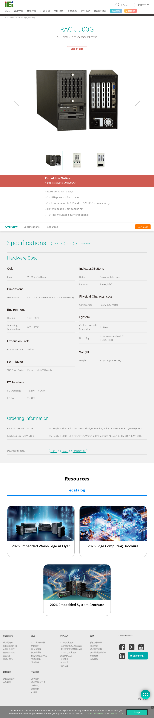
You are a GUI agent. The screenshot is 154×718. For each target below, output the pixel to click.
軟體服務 (94, 655)
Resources (52, 226)
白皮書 (34, 692)
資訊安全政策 (9, 652)
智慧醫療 (64, 659)
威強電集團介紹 (10, 645)
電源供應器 (36, 659)
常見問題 (94, 645)
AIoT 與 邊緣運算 (38, 642)
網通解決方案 (66, 655)
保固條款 (94, 659)
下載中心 (35, 685)
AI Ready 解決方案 (68, 652)
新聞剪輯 (35, 688)
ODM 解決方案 (66, 642)
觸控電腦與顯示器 (39, 655)
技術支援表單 (96, 642)
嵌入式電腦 (36, 649)
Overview (11, 226)
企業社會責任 (9, 649)
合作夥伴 (7, 682)
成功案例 (35, 678)
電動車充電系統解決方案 (71, 649)
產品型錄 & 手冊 (38, 682)
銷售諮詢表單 (9, 678)
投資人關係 (8, 659)
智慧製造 (64, 662)
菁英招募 (7, 655)
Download (143, 226)
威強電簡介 (8, 642)
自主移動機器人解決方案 (71, 645)
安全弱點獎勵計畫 (98, 652)
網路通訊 (35, 645)
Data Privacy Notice (95, 714)
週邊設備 (35, 662)
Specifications (32, 226)
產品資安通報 (96, 649)
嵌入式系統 (36, 652)
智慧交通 (64, 665)
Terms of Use (116, 714)
